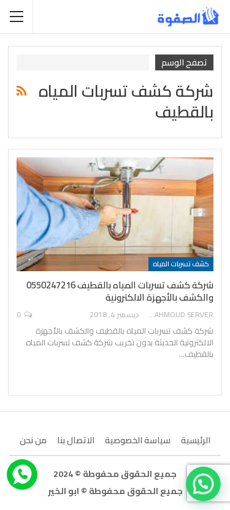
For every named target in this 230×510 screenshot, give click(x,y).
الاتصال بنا (75, 440)
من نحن (33, 440)
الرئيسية (195, 440)
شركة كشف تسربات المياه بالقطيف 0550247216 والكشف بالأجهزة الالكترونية (119, 291)
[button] (205, 487)
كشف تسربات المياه (181, 264)
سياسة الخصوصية (138, 440)
